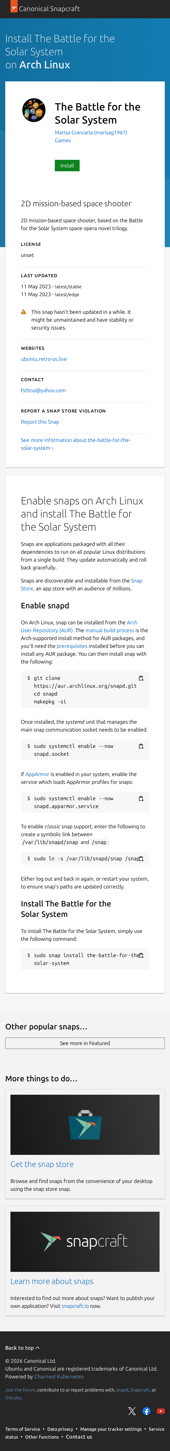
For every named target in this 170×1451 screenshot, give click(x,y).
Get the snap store (42, 1164)
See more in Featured (85, 1043)
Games (63, 140)
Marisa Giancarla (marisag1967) (91, 132)
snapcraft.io (75, 1306)
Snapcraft (140, 1389)
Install (67, 165)
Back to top (22, 1348)
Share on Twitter (132, 1411)
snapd (122, 1389)
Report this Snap (40, 422)
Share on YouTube (161, 1411)
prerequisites (72, 646)
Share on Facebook (146, 1411)
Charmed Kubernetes (59, 1376)
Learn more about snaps (51, 1281)
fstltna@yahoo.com (43, 390)
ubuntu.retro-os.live (44, 359)
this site (13, 1397)
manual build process (109, 630)
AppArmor (37, 774)
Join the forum (20, 1389)
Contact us (79, 1437)
